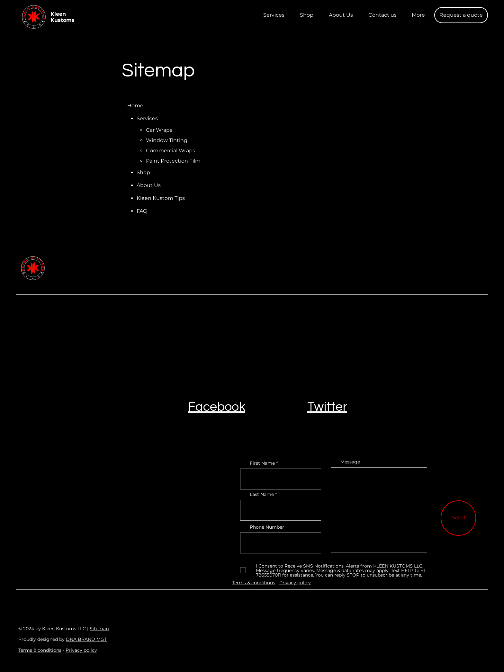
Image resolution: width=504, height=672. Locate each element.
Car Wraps (159, 130)
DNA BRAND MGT (86, 639)
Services (147, 118)
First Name (262, 463)
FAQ (142, 211)
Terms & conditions (39, 650)
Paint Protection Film (173, 161)
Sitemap (99, 629)
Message (350, 462)
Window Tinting (166, 140)
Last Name (262, 494)
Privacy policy (81, 650)
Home (135, 106)
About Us (149, 185)
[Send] (458, 518)
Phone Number (267, 527)
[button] (461, 15)
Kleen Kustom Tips (161, 198)
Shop (143, 172)
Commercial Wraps (170, 151)
